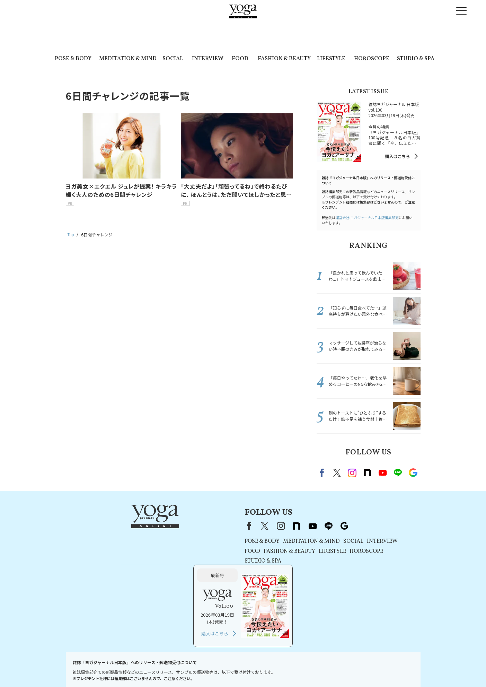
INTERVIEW (207, 59)
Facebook (322, 472)
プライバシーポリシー (196, 668)
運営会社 (274, 668)
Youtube (382, 472)
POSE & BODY (73, 59)
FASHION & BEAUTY (284, 59)
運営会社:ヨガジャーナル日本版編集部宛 (367, 217)
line (398, 472)
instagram (352, 472)
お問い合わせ (83, 668)
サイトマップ (372, 668)
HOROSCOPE (371, 59)
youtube (222, 525)
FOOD (240, 59)
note (367, 472)
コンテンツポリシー (241, 668)
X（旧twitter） (337, 472)
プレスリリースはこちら (124, 668)
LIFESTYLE (331, 59)
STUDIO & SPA (415, 59)
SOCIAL (172, 59)
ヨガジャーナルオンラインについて (321, 668)
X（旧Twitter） (174, 525)
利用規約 (161, 668)
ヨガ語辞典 (401, 668)
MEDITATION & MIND (128, 59)
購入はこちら (397, 156)
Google (413, 472)
